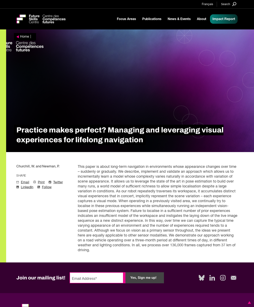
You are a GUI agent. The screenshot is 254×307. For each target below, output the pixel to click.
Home (24, 36)
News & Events (179, 19)
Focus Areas (126, 19)
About (201, 19)
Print (41, 182)
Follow (47, 187)
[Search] (229, 4)
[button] (249, 302)
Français (207, 4)
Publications (151, 19)
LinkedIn (27, 187)
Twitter (58, 182)
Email (25, 182)
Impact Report (223, 19)
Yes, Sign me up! (143, 277)
